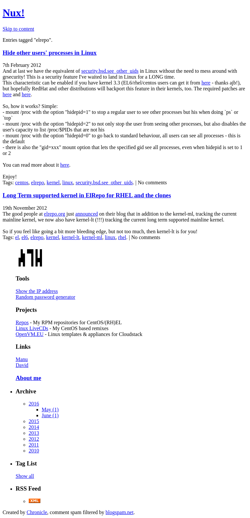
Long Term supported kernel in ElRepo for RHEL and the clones (87, 195)
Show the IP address (37, 291)
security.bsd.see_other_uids (110, 71)
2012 (34, 439)
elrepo (37, 182)
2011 (34, 445)
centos (21, 182)
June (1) (50, 415)
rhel (122, 237)
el (17, 237)
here (206, 82)
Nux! (14, 13)
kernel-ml (92, 237)
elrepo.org (54, 214)
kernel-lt (70, 237)
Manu (22, 359)
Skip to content (18, 29)
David (22, 365)
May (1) (50, 409)
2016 (34, 403)
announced (86, 214)
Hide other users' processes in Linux (50, 52)
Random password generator (45, 297)
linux (67, 182)
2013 (34, 433)
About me (28, 377)
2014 (34, 427)
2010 (34, 450)
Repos (22, 322)
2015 (34, 421)
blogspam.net (119, 512)
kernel (53, 182)
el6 (24, 237)
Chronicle (37, 512)
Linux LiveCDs (32, 328)
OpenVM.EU (30, 334)
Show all (25, 476)
